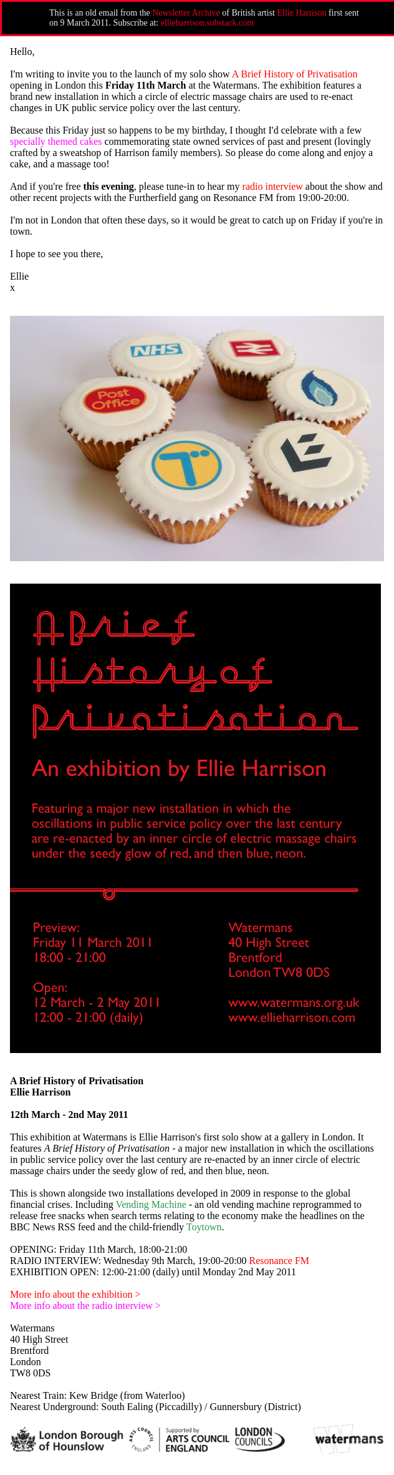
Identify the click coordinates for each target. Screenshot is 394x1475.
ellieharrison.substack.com (207, 22)
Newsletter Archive (185, 12)
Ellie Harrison (302, 12)
